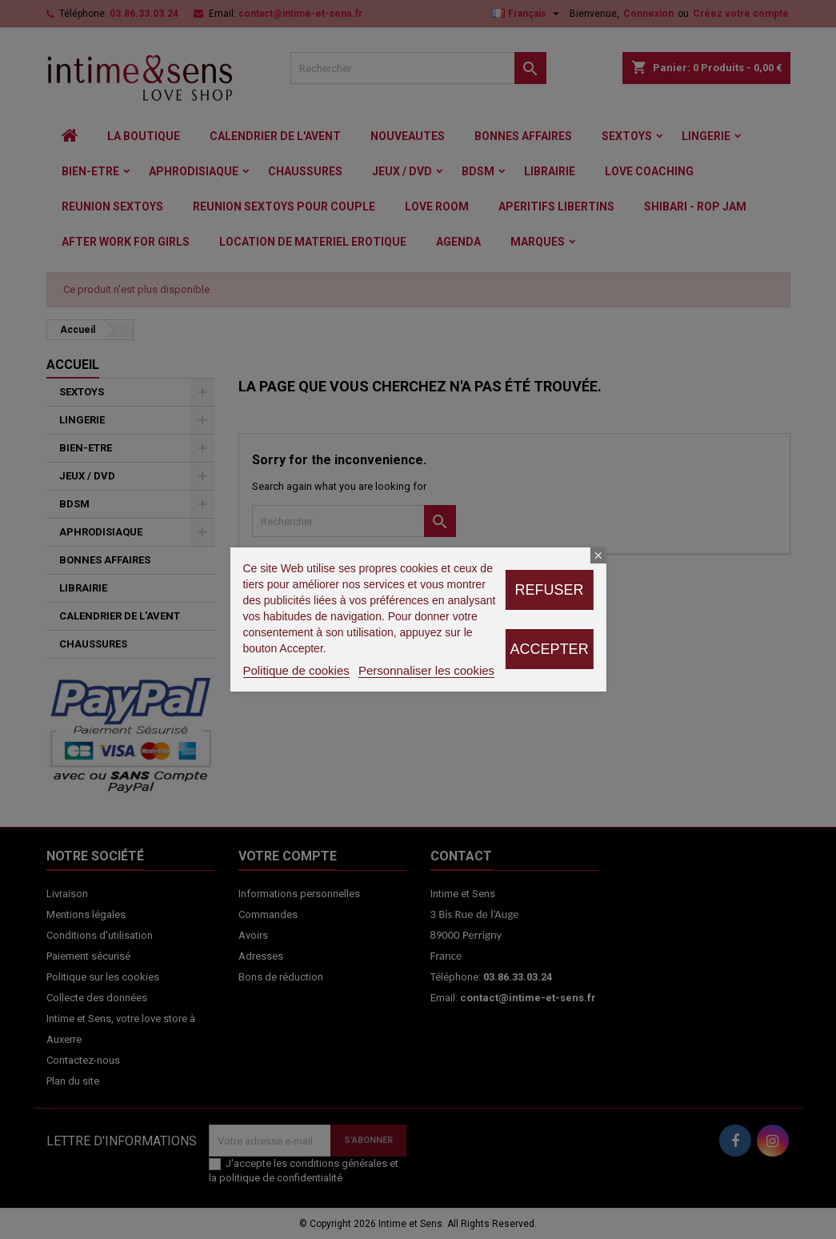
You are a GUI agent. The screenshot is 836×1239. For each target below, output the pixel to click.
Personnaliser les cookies (426, 670)
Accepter (549, 649)
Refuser (549, 590)
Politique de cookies (295, 670)
